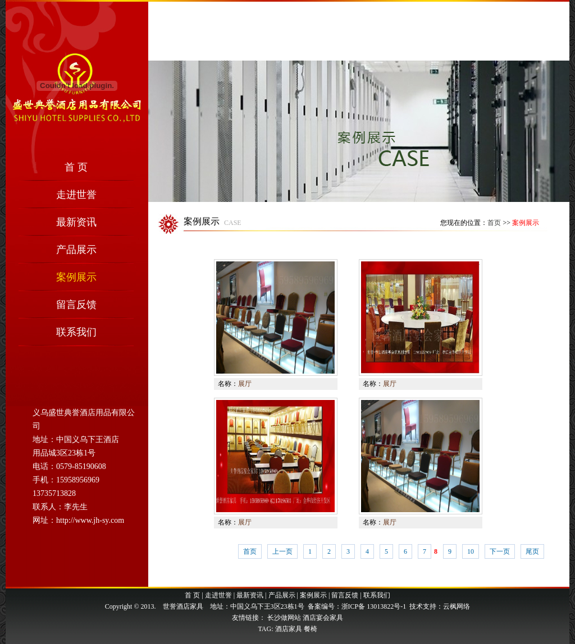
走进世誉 (76, 194)
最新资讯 (76, 222)
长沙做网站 (284, 618)
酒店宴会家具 (323, 618)
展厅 (245, 384)
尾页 (532, 551)
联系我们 (76, 332)
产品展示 (76, 249)
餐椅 (310, 629)
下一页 (500, 551)
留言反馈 (76, 304)
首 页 (76, 167)
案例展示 (76, 277)
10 (470, 551)
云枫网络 (456, 606)
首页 (494, 223)
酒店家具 (288, 629)
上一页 (282, 551)
